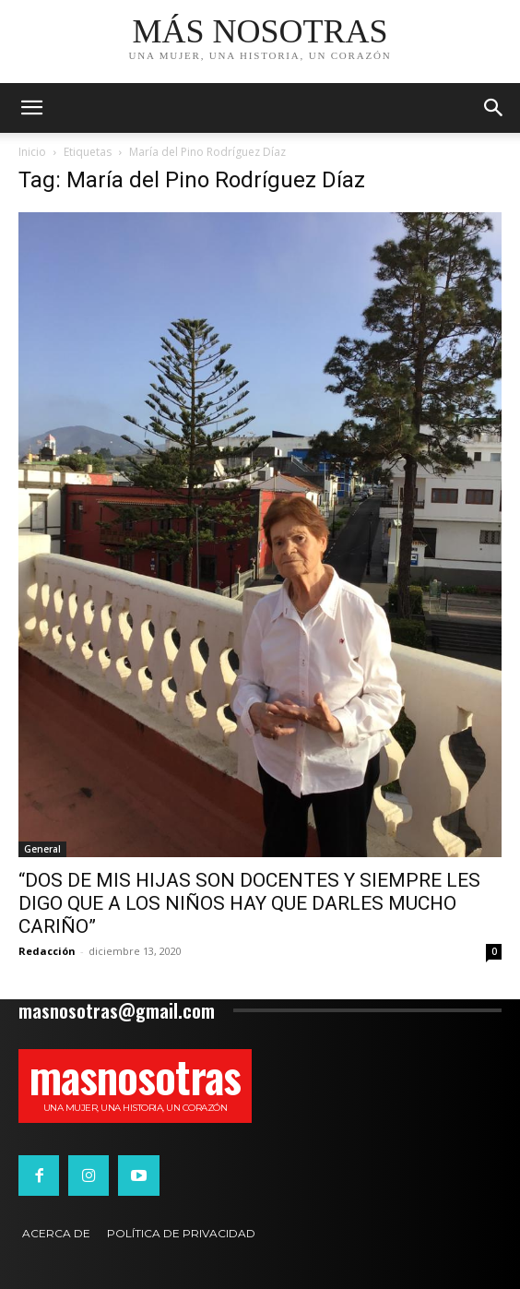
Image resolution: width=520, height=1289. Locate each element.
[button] (494, 108)
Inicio (32, 152)
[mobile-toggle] (31, 108)
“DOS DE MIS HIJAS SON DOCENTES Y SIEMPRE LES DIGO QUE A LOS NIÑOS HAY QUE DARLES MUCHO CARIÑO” (249, 903)
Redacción (47, 951)
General (42, 848)
